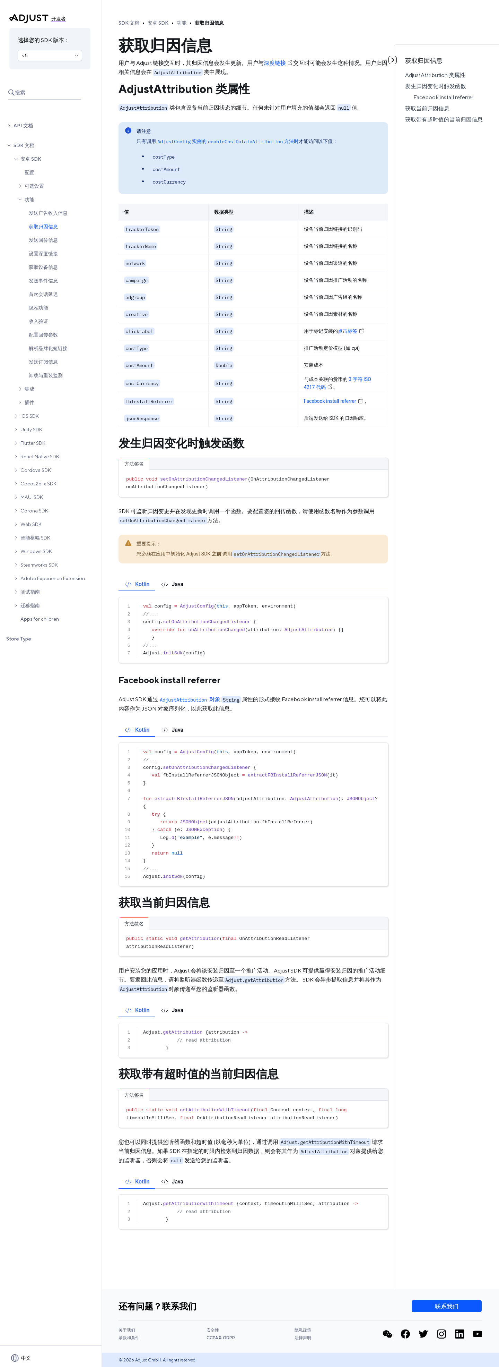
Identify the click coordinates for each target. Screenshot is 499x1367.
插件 (29, 402)
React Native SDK (39, 456)
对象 (189, 699)
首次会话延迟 (43, 294)
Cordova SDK (35, 470)
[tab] (137, 584)
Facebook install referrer (443, 97)
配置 (29, 172)
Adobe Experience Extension (52, 578)
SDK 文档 (24, 145)
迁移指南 (30, 605)
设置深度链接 (43, 253)
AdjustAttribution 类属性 (435, 75)
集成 (29, 389)
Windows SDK (36, 551)
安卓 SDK (30, 159)
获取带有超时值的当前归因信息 (444, 119)
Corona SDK (34, 510)
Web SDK (31, 524)
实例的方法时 (227, 141)
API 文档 (23, 125)
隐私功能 (38, 308)
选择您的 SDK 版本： (44, 40)
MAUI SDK (31, 497)
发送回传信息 (43, 240)
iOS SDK (29, 416)
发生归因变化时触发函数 (435, 86)
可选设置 (34, 186)
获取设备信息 (43, 267)
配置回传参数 (43, 335)
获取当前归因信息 (427, 108)
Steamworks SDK (39, 565)
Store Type (18, 639)
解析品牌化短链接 (48, 348)
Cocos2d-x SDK (38, 483)
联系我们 (446, 1306)
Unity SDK (31, 429)
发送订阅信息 (43, 362)
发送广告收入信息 (48, 213)
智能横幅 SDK (35, 538)
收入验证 (38, 321)
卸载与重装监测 (46, 375)
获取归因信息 (43, 226)
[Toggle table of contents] (392, 60)
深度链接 (278, 63)
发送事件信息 (43, 280)
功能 (29, 199)
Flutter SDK (32, 443)
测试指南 (30, 592)
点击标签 (351, 331)
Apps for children (39, 619)
